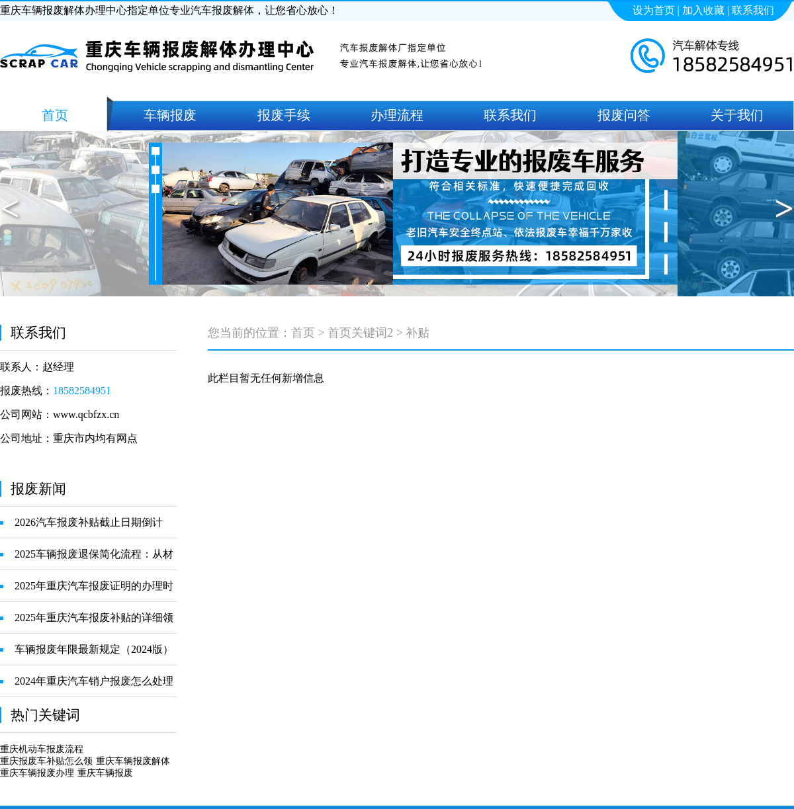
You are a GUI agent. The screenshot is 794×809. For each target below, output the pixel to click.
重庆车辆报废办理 (37, 773)
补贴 (417, 332)
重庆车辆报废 (105, 773)
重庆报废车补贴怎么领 (46, 761)
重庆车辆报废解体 (133, 761)
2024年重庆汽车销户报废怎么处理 (94, 681)
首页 (303, 332)
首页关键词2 (360, 332)
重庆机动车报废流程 (41, 749)
